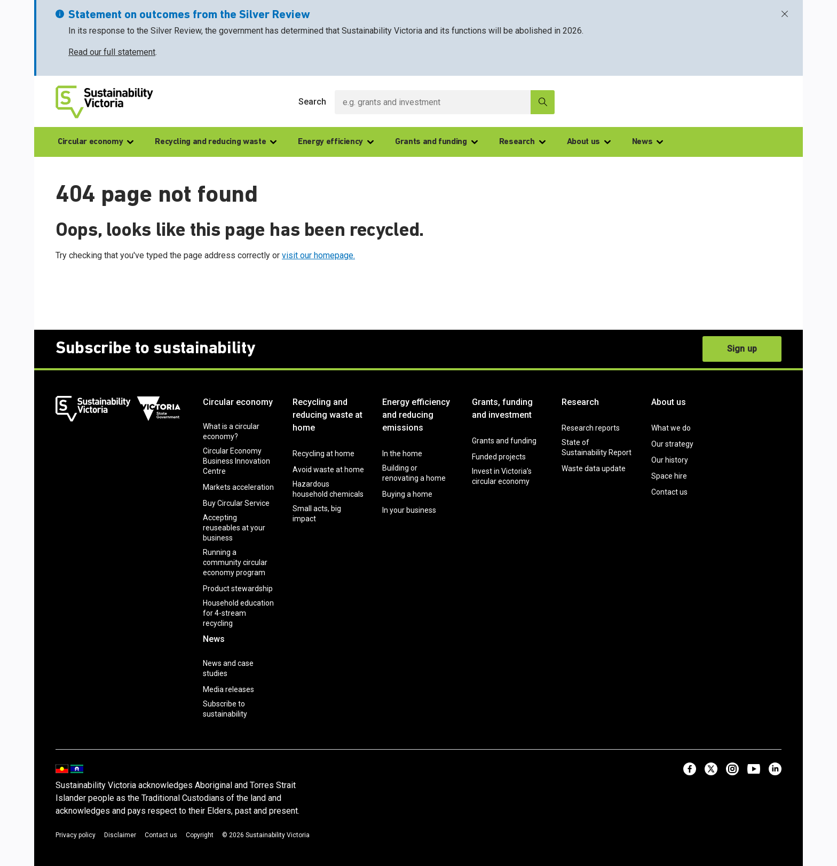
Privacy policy (76, 835)
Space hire (669, 476)
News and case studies (228, 668)
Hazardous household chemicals (328, 489)
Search (312, 102)
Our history (669, 460)
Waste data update (594, 468)
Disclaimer (120, 835)
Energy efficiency (336, 142)
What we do (671, 428)
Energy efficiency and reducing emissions (416, 415)
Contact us (669, 492)
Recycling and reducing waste (216, 142)
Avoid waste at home (328, 469)
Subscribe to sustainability (225, 709)
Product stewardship (238, 588)
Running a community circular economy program (235, 562)
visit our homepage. (318, 255)
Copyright (200, 835)
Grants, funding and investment (502, 408)
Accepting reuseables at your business (234, 527)
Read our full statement (111, 52)
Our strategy (672, 444)
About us (589, 142)
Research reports (591, 428)
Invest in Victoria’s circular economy (502, 476)
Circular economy (95, 142)
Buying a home (407, 494)
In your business (409, 510)
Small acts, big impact (317, 513)
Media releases (228, 689)
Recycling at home (323, 453)
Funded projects (499, 456)
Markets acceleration (238, 487)
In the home (402, 453)
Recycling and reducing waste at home (327, 415)
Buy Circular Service (236, 503)
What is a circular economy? (231, 431)
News (648, 142)
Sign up (742, 349)
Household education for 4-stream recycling (238, 613)
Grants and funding (436, 142)
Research (522, 142)
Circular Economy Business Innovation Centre (236, 461)
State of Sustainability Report (596, 447)
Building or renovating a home (414, 473)
